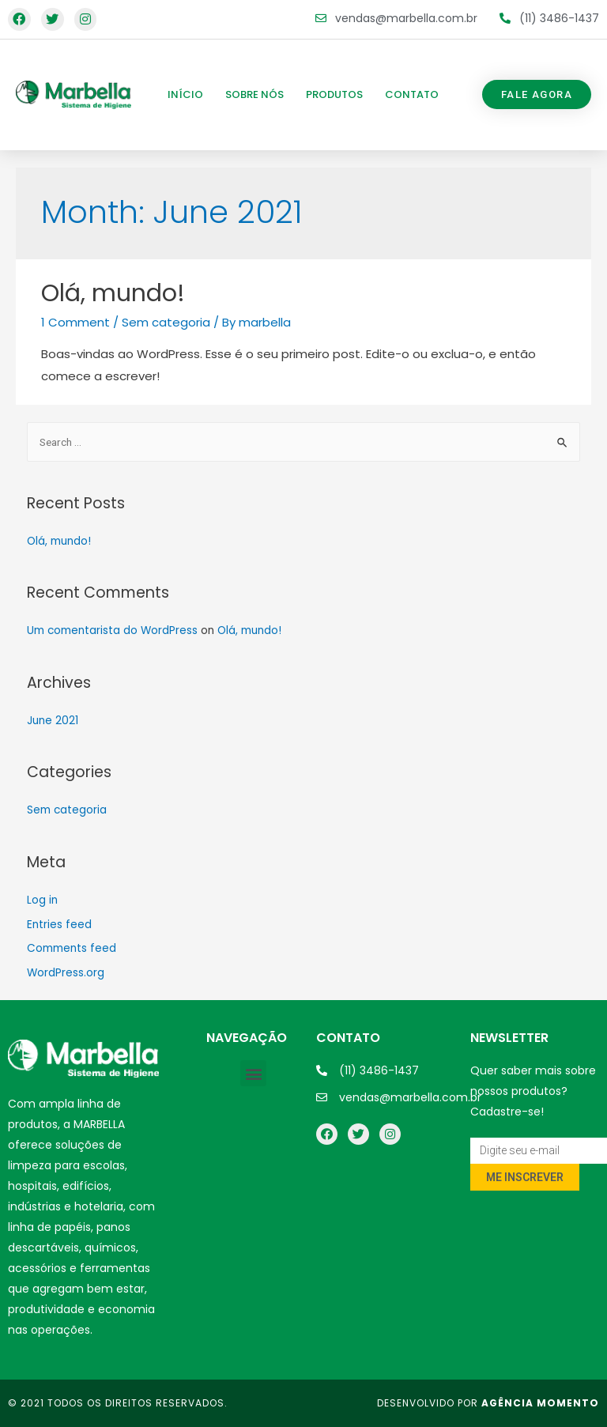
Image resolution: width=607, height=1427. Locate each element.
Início (185, 94)
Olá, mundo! (113, 293)
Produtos (334, 94)
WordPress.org (65, 972)
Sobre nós (254, 94)
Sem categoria (166, 322)
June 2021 (52, 720)
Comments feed (71, 948)
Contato (412, 94)
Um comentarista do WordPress (112, 630)
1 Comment (75, 322)
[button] (536, 94)
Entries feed (59, 924)
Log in (42, 900)
